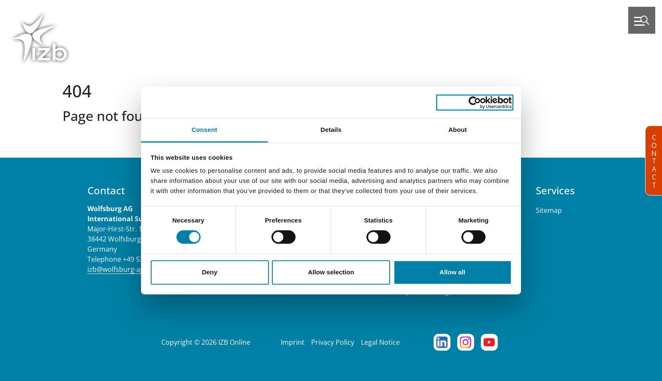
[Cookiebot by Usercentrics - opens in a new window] (475, 102)
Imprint (292, 342)
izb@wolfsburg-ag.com (123, 269)
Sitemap (549, 210)
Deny (209, 272)
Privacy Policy (332, 342)
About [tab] (457, 129)
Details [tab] (331, 129)
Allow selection (331, 272)
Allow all (452, 272)
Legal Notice (380, 342)
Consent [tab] (204, 129)
